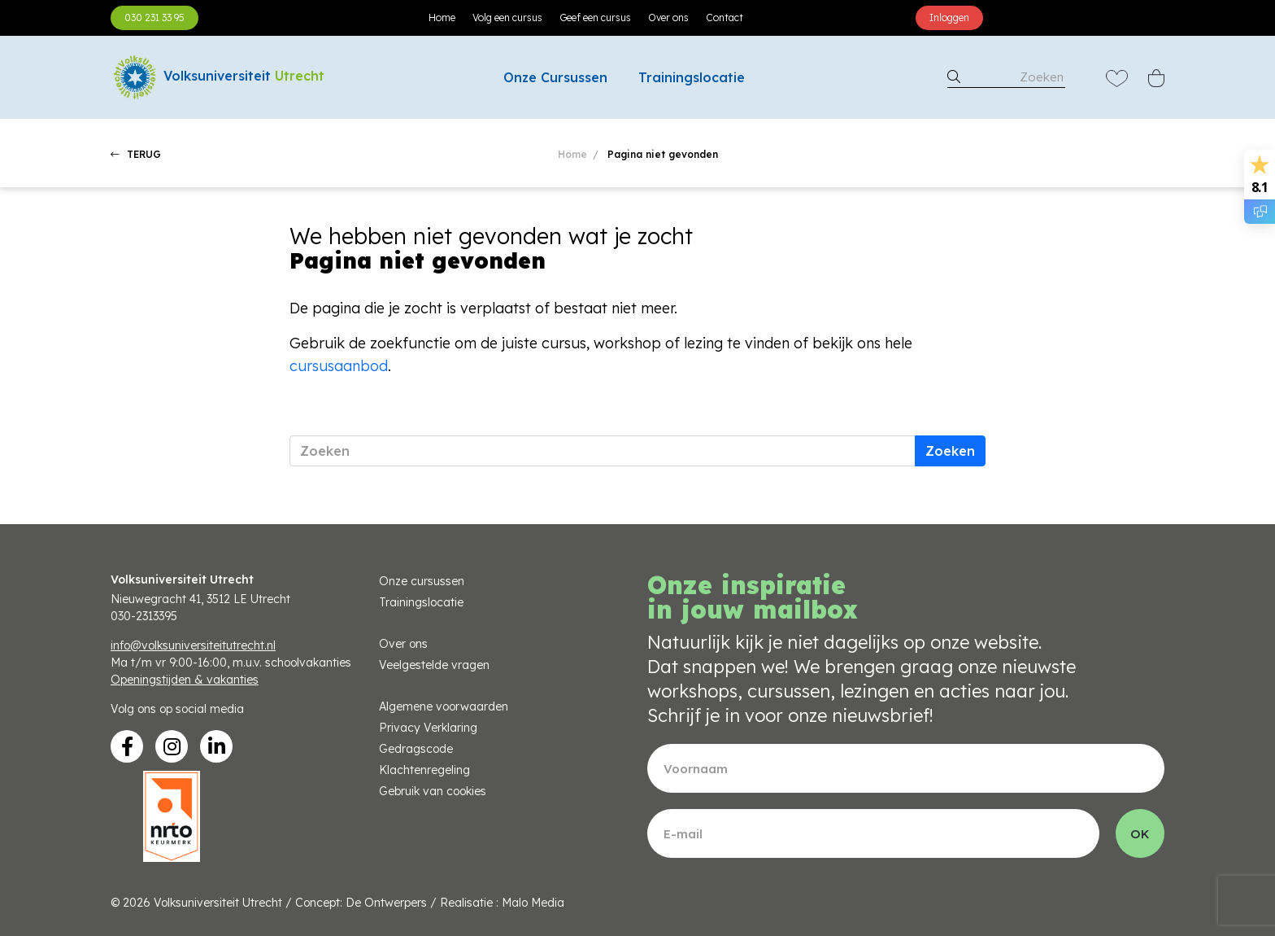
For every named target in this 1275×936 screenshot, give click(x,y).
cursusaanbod (338, 365)
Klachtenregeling (424, 770)
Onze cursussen (421, 581)
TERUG (136, 154)
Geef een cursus (595, 17)
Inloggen (949, 17)
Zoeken (950, 451)
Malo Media (533, 902)
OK (1140, 834)
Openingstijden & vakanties (185, 679)
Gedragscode (416, 748)
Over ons (668, 17)
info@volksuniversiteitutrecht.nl (193, 645)
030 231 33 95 (154, 17)
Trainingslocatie (691, 77)
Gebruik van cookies (432, 791)
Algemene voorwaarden (443, 706)
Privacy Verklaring (428, 727)
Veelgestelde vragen (434, 665)
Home (442, 17)
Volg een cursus (507, 17)
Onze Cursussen (555, 77)
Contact (724, 17)
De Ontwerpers (386, 902)
